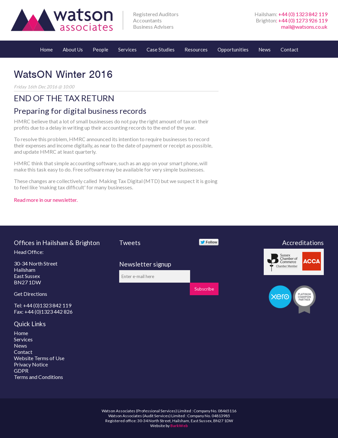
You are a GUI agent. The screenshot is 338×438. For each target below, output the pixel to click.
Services (127, 49)
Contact (289, 49)
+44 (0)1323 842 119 (47, 305)
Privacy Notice (31, 364)
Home (46, 49)
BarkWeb (179, 425)
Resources (196, 49)
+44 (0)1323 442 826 (48, 311)
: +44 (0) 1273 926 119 (301, 20)
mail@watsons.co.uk (304, 26)
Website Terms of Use (39, 358)
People (100, 49)
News (264, 49)
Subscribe (204, 289)
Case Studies (161, 49)
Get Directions (30, 294)
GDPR (21, 370)
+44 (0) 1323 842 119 (302, 14)
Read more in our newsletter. (46, 200)
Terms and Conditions (38, 377)
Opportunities (233, 49)
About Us (73, 49)
